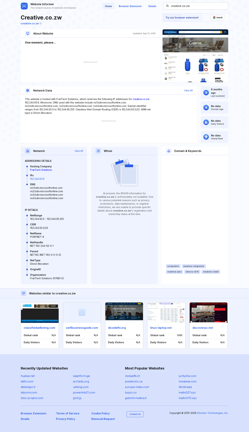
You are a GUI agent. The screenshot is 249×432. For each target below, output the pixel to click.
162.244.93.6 (37, 178)
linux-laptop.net (161, 327)
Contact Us (135, 414)
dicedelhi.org (117, 327)
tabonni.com (29, 392)
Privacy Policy (65, 419)
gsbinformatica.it (135, 398)
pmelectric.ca (133, 381)
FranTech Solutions (41, 169)
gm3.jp (77, 398)
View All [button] (188, 90)
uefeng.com (81, 387)
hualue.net (28, 376)
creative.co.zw (31, 23)
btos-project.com (32, 398)
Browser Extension (130, 6)
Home (108, 6)
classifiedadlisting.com (39, 327)
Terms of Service (67, 413)
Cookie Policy (100, 413)
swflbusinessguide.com (82, 327)
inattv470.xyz (188, 398)
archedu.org (81, 381)
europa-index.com (137, 387)
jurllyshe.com (187, 376)
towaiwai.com (187, 381)
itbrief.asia (185, 387)
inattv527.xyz (187, 392)
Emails (152, 6)
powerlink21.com (84, 392)
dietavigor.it (28, 387)
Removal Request (103, 419)
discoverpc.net (202, 327)
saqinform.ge (81, 376)
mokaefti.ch (132, 376)
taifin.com (27, 381)
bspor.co (131, 392)
